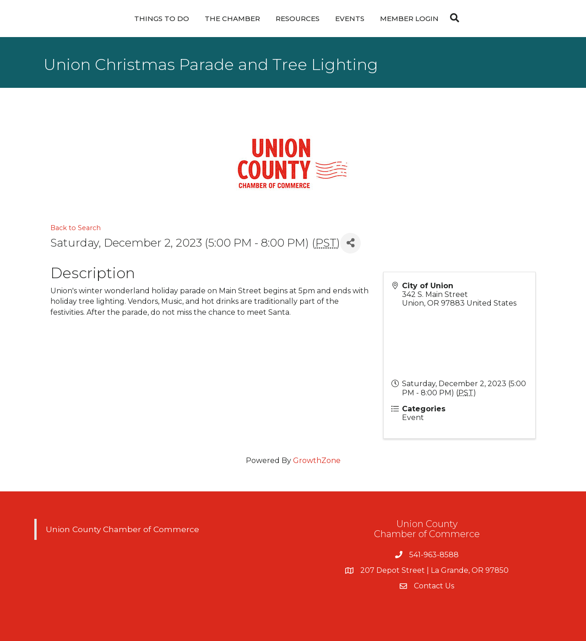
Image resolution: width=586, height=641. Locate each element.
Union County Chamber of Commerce (122, 529)
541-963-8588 (434, 554)
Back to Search (75, 228)
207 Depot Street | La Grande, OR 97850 (434, 570)
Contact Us (434, 586)
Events (349, 18)
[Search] (452, 17)
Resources (298, 18)
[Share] (350, 243)
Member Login (409, 18)
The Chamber (232, 18)
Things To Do (161, 18)
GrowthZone (317, 460)
